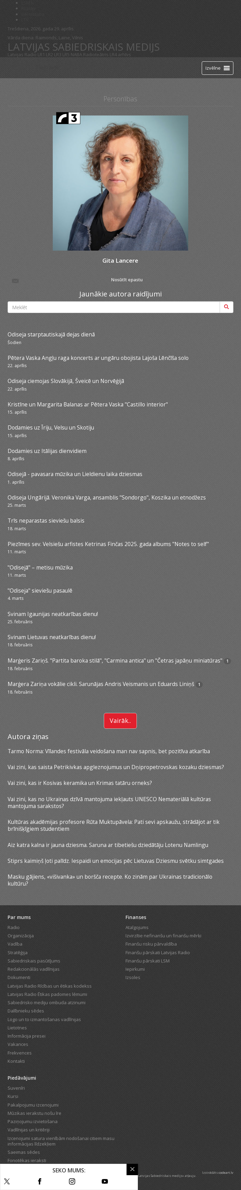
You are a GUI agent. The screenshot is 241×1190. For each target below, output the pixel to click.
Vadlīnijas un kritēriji (29, 1130)
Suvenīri (16, 1088)
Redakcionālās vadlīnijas (34, 969)
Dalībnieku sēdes (26, 1011)
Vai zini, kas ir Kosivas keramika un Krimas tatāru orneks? (80, 783)
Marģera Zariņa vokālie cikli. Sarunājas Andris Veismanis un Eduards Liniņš (101, 684)
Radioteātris (96, 54)
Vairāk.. (120, 720)
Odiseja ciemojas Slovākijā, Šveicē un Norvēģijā (66, 381)
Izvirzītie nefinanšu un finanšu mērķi (163, 935)
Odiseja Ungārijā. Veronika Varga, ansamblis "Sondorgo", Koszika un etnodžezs (107, 497)
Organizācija (21, 935)
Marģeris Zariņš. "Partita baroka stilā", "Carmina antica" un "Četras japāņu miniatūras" (115, 660)
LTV (25, 20)
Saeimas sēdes (24, 1152)
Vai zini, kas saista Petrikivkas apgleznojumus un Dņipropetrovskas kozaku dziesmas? (116, 767)
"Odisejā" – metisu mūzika (40, 567)
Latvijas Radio (22, 54)
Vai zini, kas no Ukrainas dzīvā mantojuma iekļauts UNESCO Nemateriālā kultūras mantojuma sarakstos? (109, 802)
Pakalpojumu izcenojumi (33, 1105)
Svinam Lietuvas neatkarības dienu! (52, 637)
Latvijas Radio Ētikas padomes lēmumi (47, 994)
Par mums (19, 917)
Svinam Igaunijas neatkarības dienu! (53, 614)
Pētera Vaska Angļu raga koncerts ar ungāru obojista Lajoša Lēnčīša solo (98, 358)
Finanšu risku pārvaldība (151, 944)
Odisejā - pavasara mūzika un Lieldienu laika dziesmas (75, 474)
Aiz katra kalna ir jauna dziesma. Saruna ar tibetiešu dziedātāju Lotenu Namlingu (108, 845)
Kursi (13, 1096)
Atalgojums (137, 927)
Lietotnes (17, 1028)
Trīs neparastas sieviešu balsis (46, 520)
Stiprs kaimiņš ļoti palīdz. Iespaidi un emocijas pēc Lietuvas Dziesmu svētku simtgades (116, 861)
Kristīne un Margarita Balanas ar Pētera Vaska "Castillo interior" (88, 404)
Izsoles (132, 977)
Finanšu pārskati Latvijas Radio (157, 952)
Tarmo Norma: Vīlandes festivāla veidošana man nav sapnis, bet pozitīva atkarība (109, 751)
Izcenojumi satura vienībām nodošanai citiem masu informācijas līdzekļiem (61, 1141)
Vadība (15, 944)
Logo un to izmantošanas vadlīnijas (44, 1019)
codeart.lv (226, 1172)
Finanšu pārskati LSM (147, 961)
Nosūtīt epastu (77, 280)
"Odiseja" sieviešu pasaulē (40, 590)
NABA (76, 54)
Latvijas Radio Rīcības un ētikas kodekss (50, 986)
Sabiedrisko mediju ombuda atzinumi (47, 1002)
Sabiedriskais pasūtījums (34, 961)
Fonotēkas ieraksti (27, 1160)
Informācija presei (27, 1036)
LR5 (66, 54)
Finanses (135, 917)
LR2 (49, 54)
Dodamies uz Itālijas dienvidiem (47, 451)
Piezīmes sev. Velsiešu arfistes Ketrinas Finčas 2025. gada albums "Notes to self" (108, 544)
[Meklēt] (226, 307)
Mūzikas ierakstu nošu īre (34, 1113)
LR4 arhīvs (120, 54)
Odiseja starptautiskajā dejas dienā (51, 334)
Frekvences (20, 1053)
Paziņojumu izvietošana (33, 1121)
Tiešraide (47, 67)
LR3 (57, 54)
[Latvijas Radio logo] (19, 67)
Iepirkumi (135, 969)
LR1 (41, 54)
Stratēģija (18, 952)
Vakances (18, 1044)
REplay (28, 8)
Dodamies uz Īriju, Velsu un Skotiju (51, 427)
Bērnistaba (32, 14)
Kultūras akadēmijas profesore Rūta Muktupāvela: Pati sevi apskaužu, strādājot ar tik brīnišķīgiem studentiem (114, 825)
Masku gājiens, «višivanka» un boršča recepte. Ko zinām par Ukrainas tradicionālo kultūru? (110, 880)
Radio (14, 927)
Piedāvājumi (22, 1078)
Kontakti (16, 1061)
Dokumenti (19, 977)
